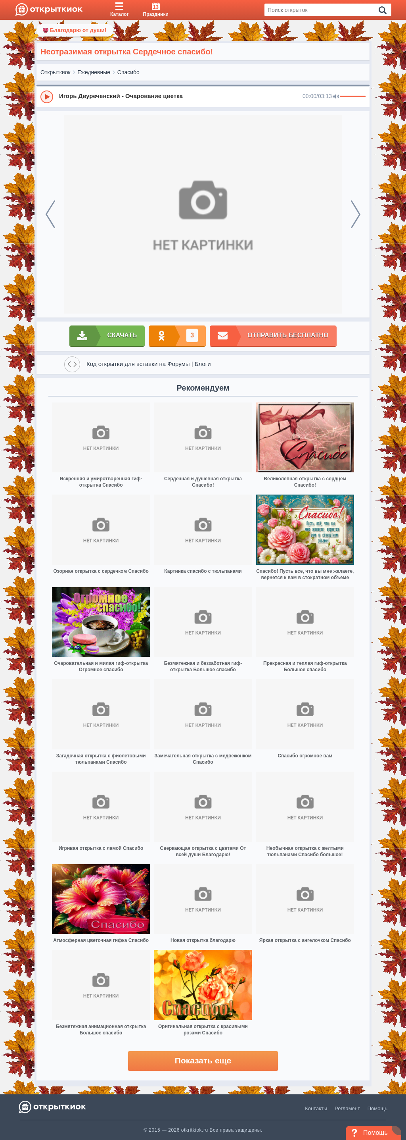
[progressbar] (353, 97)
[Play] (46, 97)
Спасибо (128, 72)
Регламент (347, 1108)
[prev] (50, 214)
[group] (203, 96)
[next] (356, 214)
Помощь (377, 1108)
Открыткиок (55, 72)
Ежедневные (93, 72)
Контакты (316, 1108)
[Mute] (336, 97)
